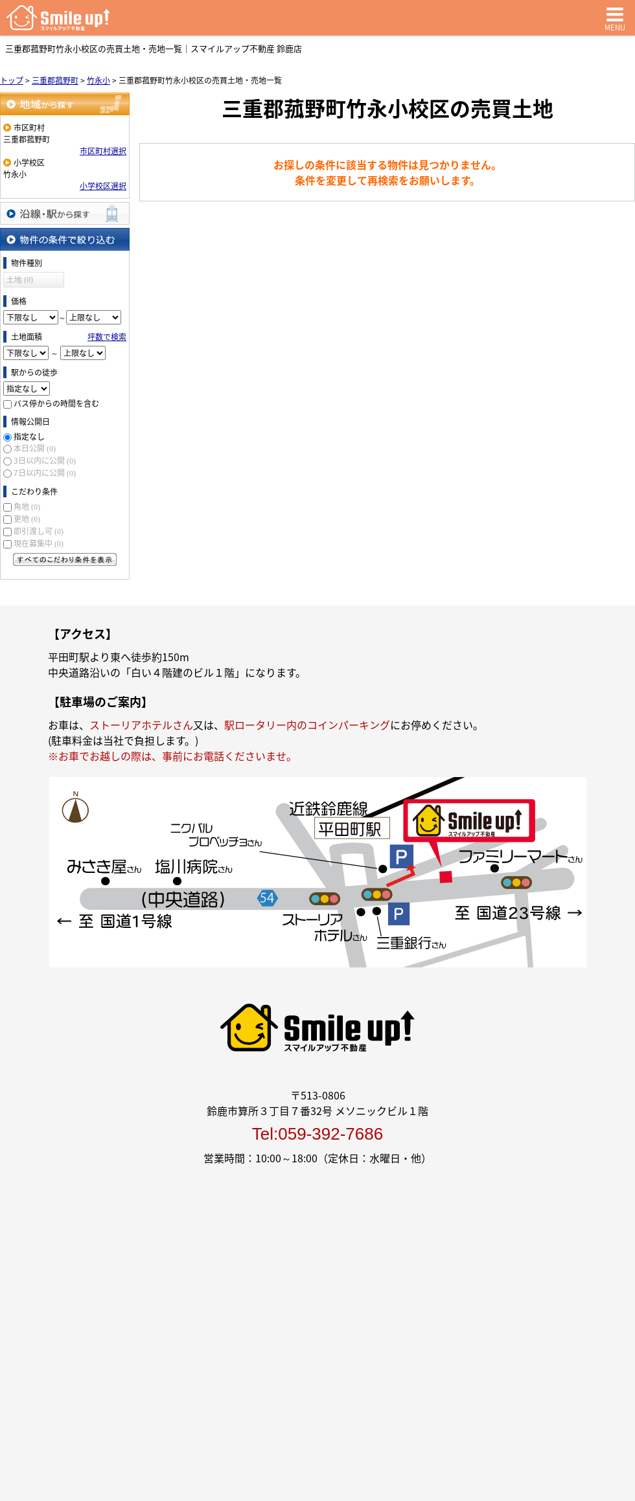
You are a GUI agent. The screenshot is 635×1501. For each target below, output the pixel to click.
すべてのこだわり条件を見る (65, 559)
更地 (27, 519)
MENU (615, 18)
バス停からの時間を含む (56, 403)
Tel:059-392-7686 (317, 1134)
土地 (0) (19, 279)
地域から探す (65, 104)
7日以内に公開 (45, 473)
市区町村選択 (103, 151)
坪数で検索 (106, 337)
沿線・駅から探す (65, 213)
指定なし (29, 436)
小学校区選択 (103, 186)
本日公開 (35, 448)
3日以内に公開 (45, 460)
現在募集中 (39, 543)
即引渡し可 (39, 531)
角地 (27, 506)
